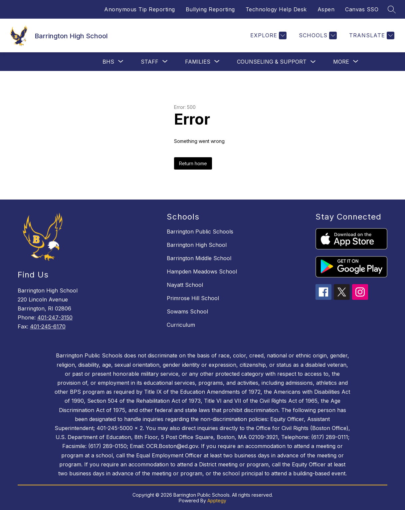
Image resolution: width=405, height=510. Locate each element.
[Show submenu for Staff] (149, 62)
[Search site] (392, 9)
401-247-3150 (55, 317)
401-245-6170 (48, 326)
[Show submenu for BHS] (108, 62)
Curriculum (181, 324)
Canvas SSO (361, 9)
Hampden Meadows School (202, 271)
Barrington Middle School (199, 258)
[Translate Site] (370, 35)
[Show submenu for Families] (197, 62)
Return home (193, 163)
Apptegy (216, 500)
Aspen (326, 9)
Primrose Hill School (193, 298)
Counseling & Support (271, 61)
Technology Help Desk (276, 9)
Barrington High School (197, 245)
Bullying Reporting (210, 9)
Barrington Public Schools (200, 231)
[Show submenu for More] (341, 62)
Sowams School (187, 311)
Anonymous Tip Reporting (139, 9)
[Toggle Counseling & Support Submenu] (313, 61)
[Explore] (268, 35)
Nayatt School (185, 284)
